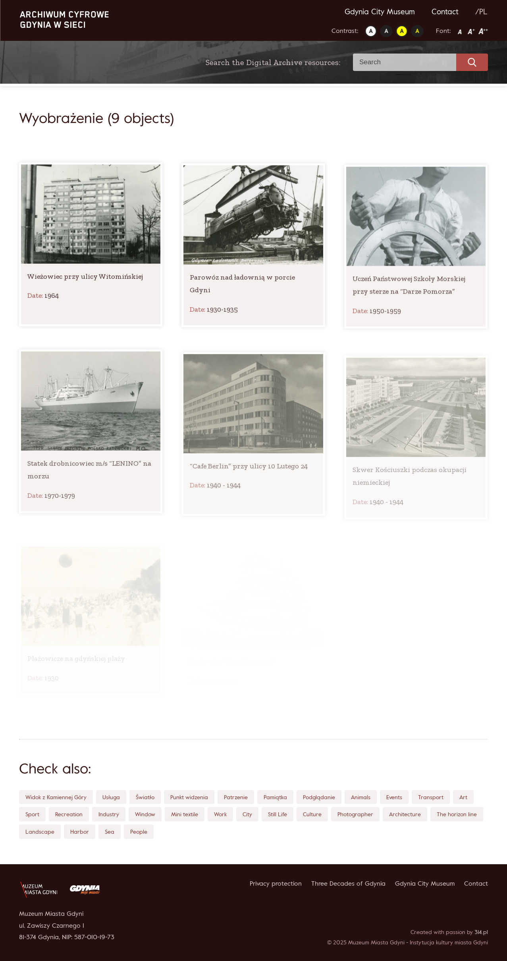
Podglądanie (319, 797)
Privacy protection (276, 883)
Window (145, 814)
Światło (145, 797)
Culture (312, 814)
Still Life (277, 814)
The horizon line (457, 814)
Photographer (355, 814)
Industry (108, 814)
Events (394, 797)
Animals (360, 797)
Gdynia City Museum (380, 11)
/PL (481, 11)
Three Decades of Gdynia (348, 883)
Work (220, 814)
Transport (430, 797)
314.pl (481, 932)
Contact (445, 11)
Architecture (405, 814)
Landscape (39, 831)
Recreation (69, 814)
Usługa (111, 797)
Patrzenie (236, 797)
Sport (32, 814)
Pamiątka (275, 797)
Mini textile (184, 814)
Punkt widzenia (189, 797)
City (247, 814)
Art (463, 797)
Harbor (79, 831)
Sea (109, 831)
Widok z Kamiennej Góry (56, 797)
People (138, 831)
